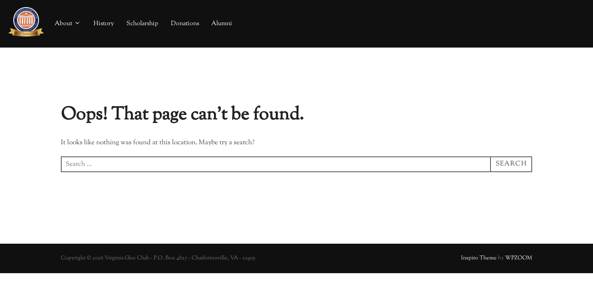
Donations (185, 23)
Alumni (221, 23)
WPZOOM (518, 258)
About (68, 23)
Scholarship (142, 23)
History (103, 23)
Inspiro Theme (479, 258)
